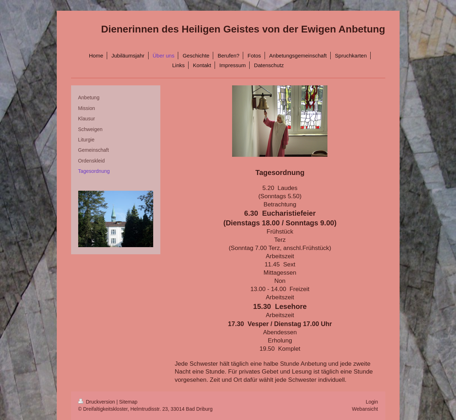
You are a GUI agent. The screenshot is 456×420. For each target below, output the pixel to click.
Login (372, 402)
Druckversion (97, 402)
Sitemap (128, 402)
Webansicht (365, 409)
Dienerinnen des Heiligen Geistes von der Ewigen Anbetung (243, 29)
